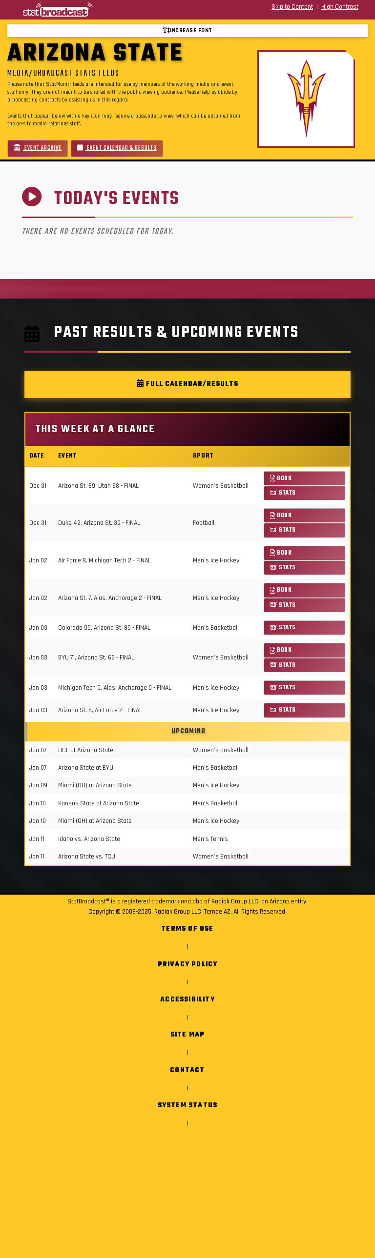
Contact (187, 1070)
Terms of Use (187, 929)
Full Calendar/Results (187, 384)
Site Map (187, 1034)
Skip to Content (292, 6)
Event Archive (38, 148)
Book (281, 478)
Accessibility (187, 999)
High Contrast (339, 6)
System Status (188, 1105)
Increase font (187, 30)
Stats (283, 493)
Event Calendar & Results (117, 148)
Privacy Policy (188, 964)
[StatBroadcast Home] (67, 10)
